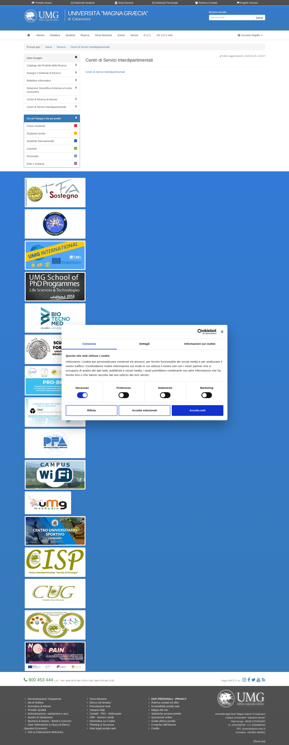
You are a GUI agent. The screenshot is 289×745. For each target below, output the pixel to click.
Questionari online (161, 717)
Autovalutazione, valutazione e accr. (48, 713)
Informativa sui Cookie (102, 721)
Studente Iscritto (52, 133)
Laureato (52, 148)
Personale (52, 156)
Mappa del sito (159, 709)
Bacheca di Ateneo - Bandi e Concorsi (49, 721)
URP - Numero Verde (102, 717)
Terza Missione (98, 698)
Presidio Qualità (37, 709)
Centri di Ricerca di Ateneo (52, 99)
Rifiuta (91, 410)
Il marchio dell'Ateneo (163, 724)
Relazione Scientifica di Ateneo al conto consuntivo (52, 89)
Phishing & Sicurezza (102, 724)
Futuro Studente (52, 125)
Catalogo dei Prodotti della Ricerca (52, 65)
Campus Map (97, 709)
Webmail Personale (165, 2)
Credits (155, 728)
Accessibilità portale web (165, 706)
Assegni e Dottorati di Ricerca (52, 73)
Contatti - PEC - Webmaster (105, 713)
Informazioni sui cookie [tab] (199, 343)
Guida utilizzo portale (163, 721)
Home (48, 47)
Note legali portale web (103, 728)
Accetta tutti (197, 410)
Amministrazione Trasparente (44, 698)
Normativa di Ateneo (39, 706)
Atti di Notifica (35, 702)
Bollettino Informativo (52, 80)
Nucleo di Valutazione (40, 717)
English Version (247, 2)
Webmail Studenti (82, 2)
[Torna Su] (259, 741)
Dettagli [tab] (144, 343)
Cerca (259, 17)
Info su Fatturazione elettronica (45, 732)
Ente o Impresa (52, 163)
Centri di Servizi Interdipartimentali (89, 47)
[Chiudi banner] (222, 331)
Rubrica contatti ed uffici (165, 702)
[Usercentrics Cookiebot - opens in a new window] (200, 331)
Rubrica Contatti (206, 2)
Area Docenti (124, 2)
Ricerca (61, 47)
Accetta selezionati (144, 410)
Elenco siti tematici (100, 702)
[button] (250, 35)
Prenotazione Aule (100, 706)
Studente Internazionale (52, 141)
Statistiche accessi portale (166, 713)
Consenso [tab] (89, 343)
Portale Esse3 (42, 2)
